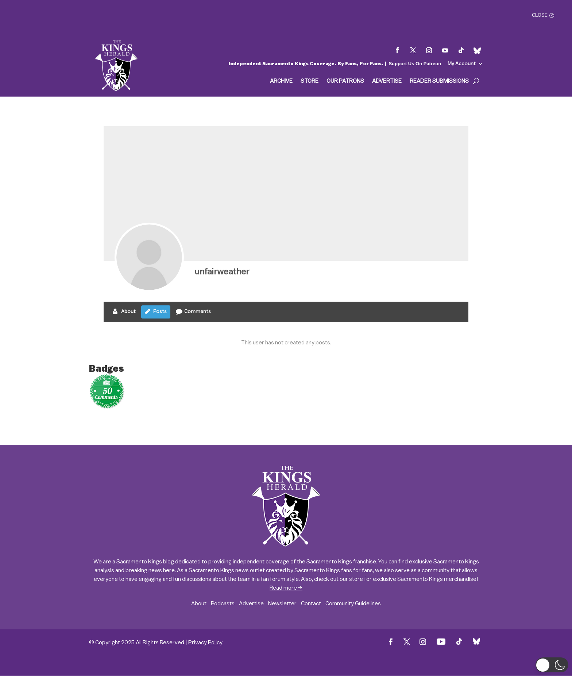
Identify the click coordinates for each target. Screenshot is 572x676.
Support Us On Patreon (415, 63)
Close (540, 15)
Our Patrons (345, 81)
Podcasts (223, 603)
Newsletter (282, 603)
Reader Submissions (439, 81)
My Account (462, 63)
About (198, 603)
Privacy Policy (205, 642)
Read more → (286, 588)
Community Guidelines (353, 603)
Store (309, 81)
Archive (281, 81)
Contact (311, 603)
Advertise (387, 81)
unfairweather (222, 271)
